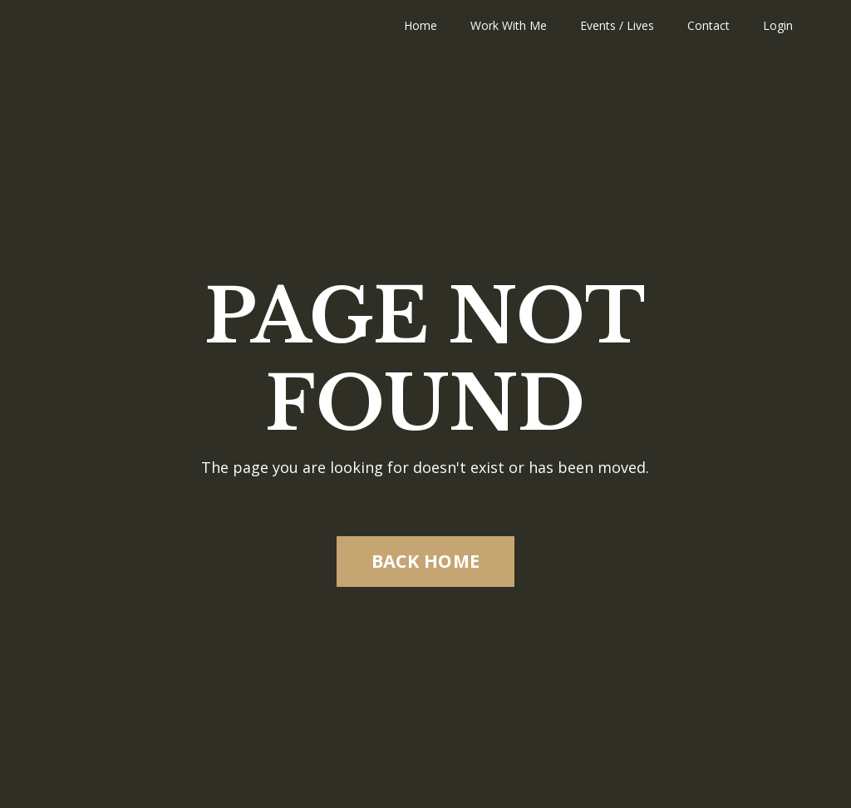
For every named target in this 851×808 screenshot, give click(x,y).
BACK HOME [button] (425, 561)
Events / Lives (617, 25)
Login (778, 25)
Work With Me (508, 25)
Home (420, 25)
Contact (708, 25)
